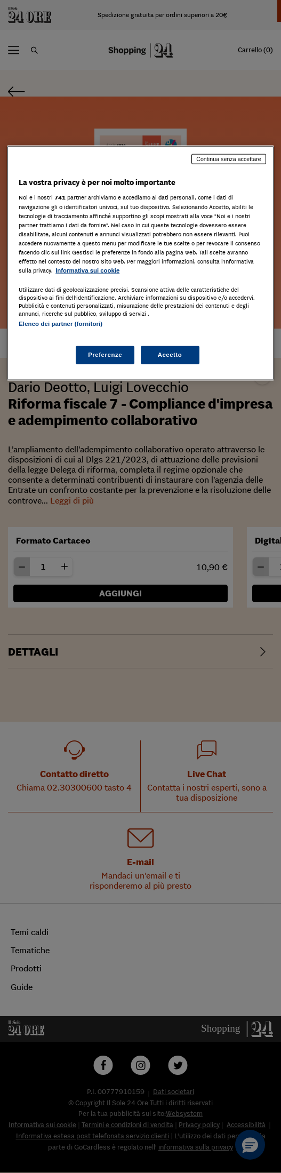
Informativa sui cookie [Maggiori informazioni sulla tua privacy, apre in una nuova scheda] (87, 270)
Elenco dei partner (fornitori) (60, 324)
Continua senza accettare (228, 158)
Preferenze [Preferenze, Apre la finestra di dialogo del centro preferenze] (105, 355)
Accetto (170, 355)
